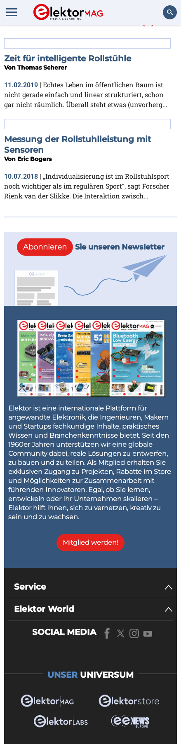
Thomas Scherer (42, 67)
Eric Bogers (34, 159)
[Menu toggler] (11, 12)
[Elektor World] (93, 609)
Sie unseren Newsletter (91, 247)
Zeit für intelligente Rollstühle (67, 58)
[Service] (93, 587)
